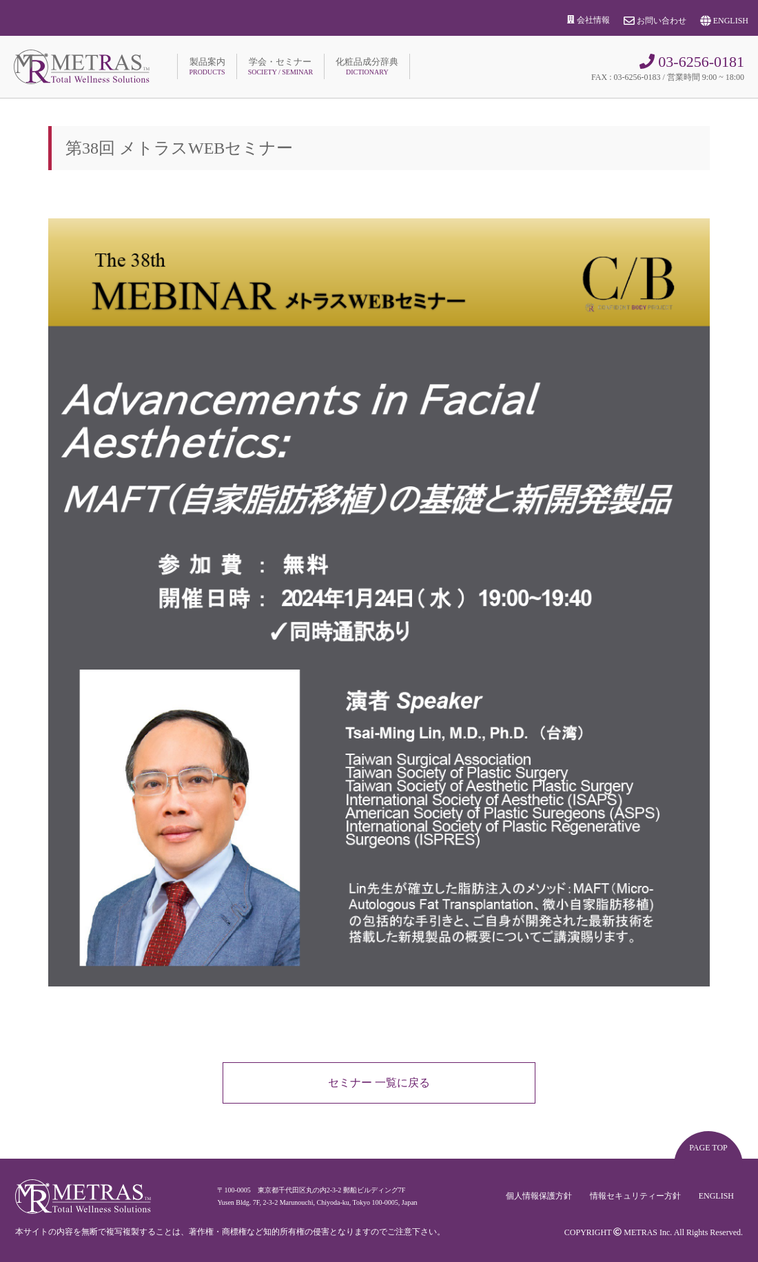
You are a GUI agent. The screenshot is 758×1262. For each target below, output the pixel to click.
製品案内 (207, 66)
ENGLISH (724, 20)
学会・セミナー (281, 66)
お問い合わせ (655, 20)
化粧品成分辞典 (367, 66)
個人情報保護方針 (539, 1196)
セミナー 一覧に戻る (379, 1082)
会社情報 (588, 19)
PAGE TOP (708, 1148)
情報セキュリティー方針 (635, 1196)
